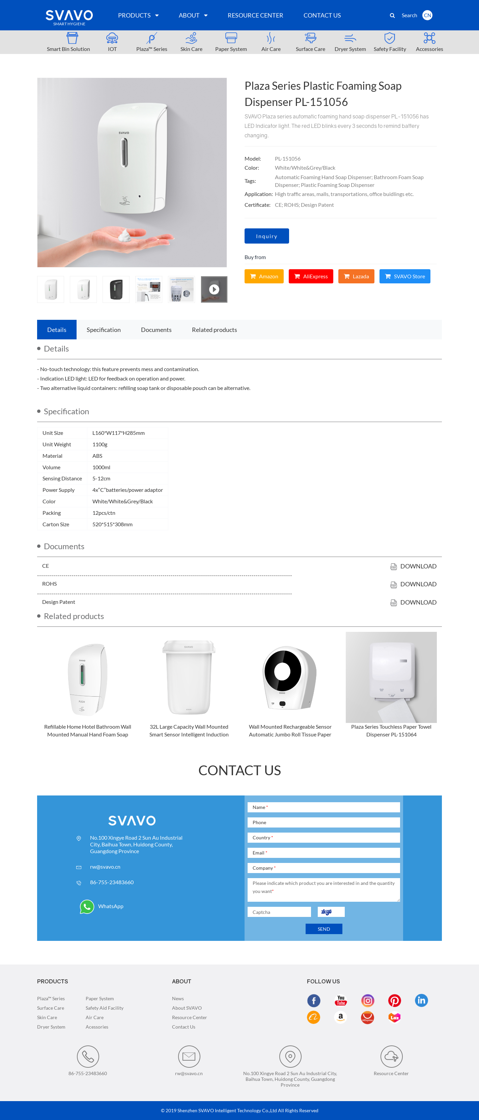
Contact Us (183, 1027)
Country (263, 837)
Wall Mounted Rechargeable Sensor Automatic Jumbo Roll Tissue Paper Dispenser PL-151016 (290, 734)
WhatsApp (101, 906)
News (178, 998)
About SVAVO (187, 1008)
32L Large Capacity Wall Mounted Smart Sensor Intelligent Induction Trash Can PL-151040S (189, 734)
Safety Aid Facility (104, 1008)
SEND (324, 929)
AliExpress (311, 276)
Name (260, 807)
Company (264, 868)
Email (260, 853)
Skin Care (47, 1017)
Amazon (264, 276)
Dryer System (51, 1027)
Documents (156, 329)
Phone (259, 822)
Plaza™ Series (51, 998)
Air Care (95, 1017)
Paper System (100, 998)
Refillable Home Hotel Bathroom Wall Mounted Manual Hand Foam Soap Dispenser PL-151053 (87, 734)
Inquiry (267, 236)
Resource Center (189, 1017)
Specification (104, 329)
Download (413, 566)
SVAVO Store (405, 276)
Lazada (356, 276)
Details (56, 329)
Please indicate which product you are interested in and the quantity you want (324, 887)
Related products (214, 329)
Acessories (97, 1027)
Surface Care (50, 1008)
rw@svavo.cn (105, 866)
